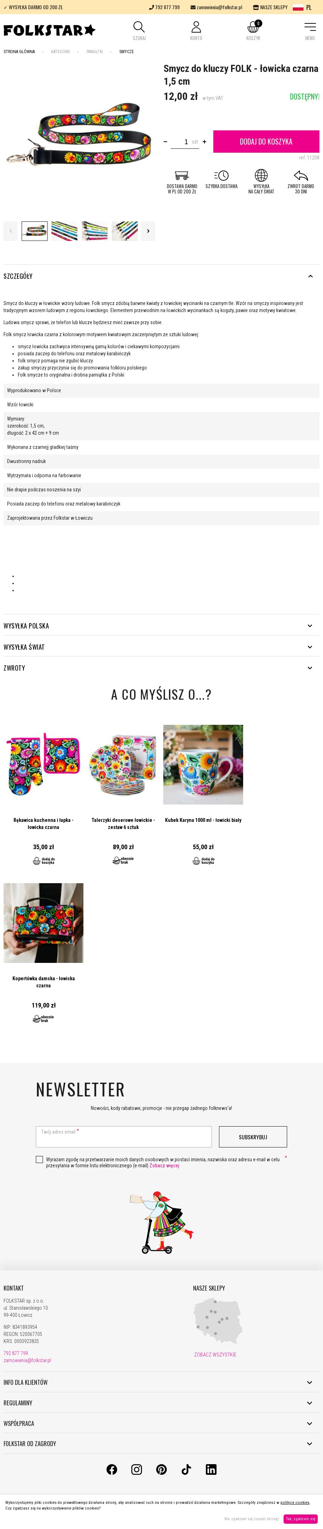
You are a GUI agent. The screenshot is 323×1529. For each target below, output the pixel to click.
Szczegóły (158, 276)
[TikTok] (186, 1473)
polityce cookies (295, 1502)
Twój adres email (58, 1132)
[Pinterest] (161, 1473)
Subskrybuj (253, 1137)
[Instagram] (136, 1473)
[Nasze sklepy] (218, 1342)
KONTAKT (14, 1288)
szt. (195, 142)
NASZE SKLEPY (270, 7)
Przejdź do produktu (43, 795)
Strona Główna (19, 52)
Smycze (126, 52)
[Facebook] (111, 1473)
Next (148, 231)
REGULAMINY (158, 1402)
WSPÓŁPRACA (158, 1423)
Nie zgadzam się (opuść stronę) (251, 1519)
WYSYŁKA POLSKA (158, 625)
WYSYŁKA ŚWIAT (158, 646)
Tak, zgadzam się (300, 1519)
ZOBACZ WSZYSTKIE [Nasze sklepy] (214, 1355)
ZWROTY (158, 667)
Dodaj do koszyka (266, 141)
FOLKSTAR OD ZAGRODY (158, 1443)
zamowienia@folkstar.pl (216, 7)
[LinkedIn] (211, 1473)
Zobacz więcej (164, 1165)
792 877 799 (164, 7)
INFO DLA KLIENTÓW (158, 1382)
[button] (139, 31)
